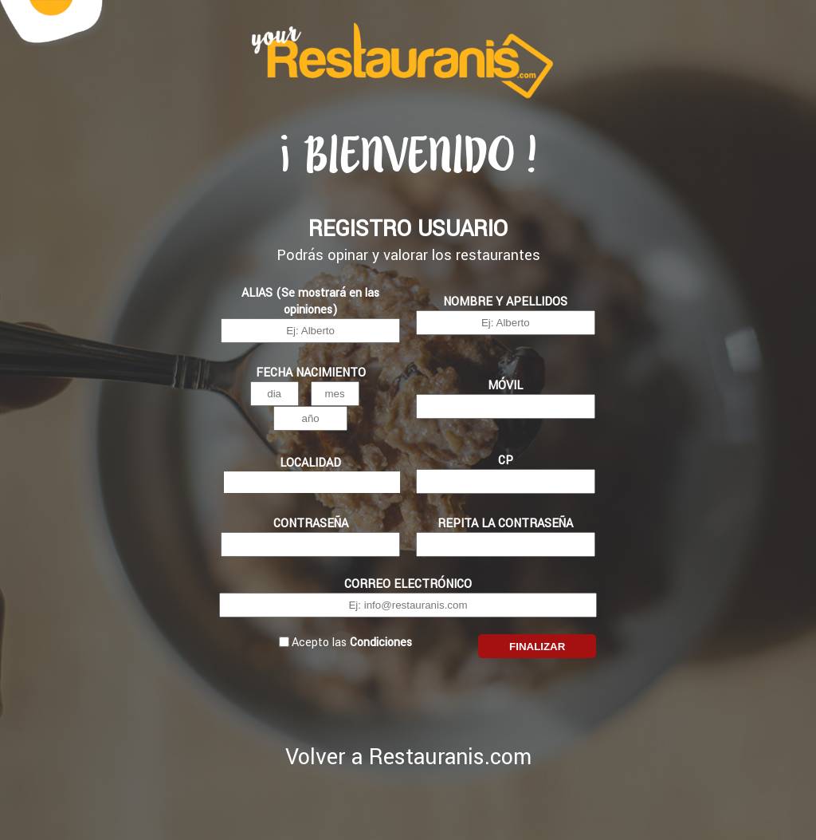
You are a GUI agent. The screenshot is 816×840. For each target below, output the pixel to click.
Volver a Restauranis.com (408, 757)
